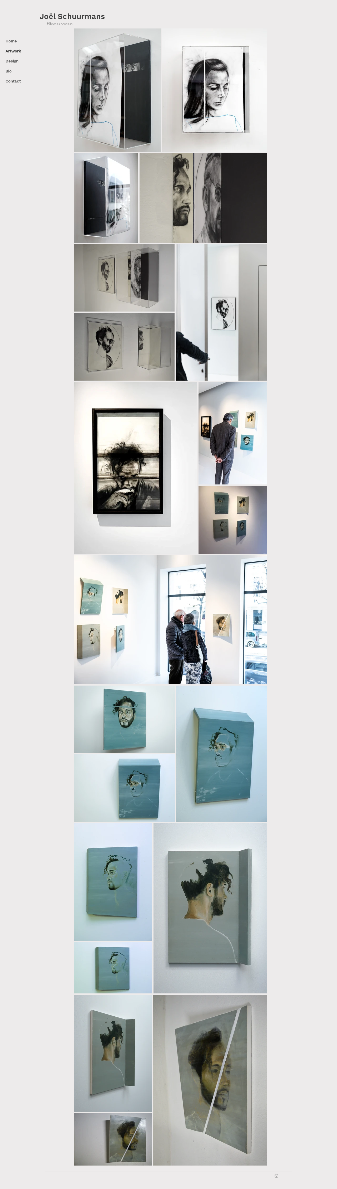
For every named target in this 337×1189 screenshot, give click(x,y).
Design (12, 61)
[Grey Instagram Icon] (276, 1175)
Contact (13, 81)
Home (11, 41)
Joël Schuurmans (72, 16)
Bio (9, 71)
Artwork (13, 51)
